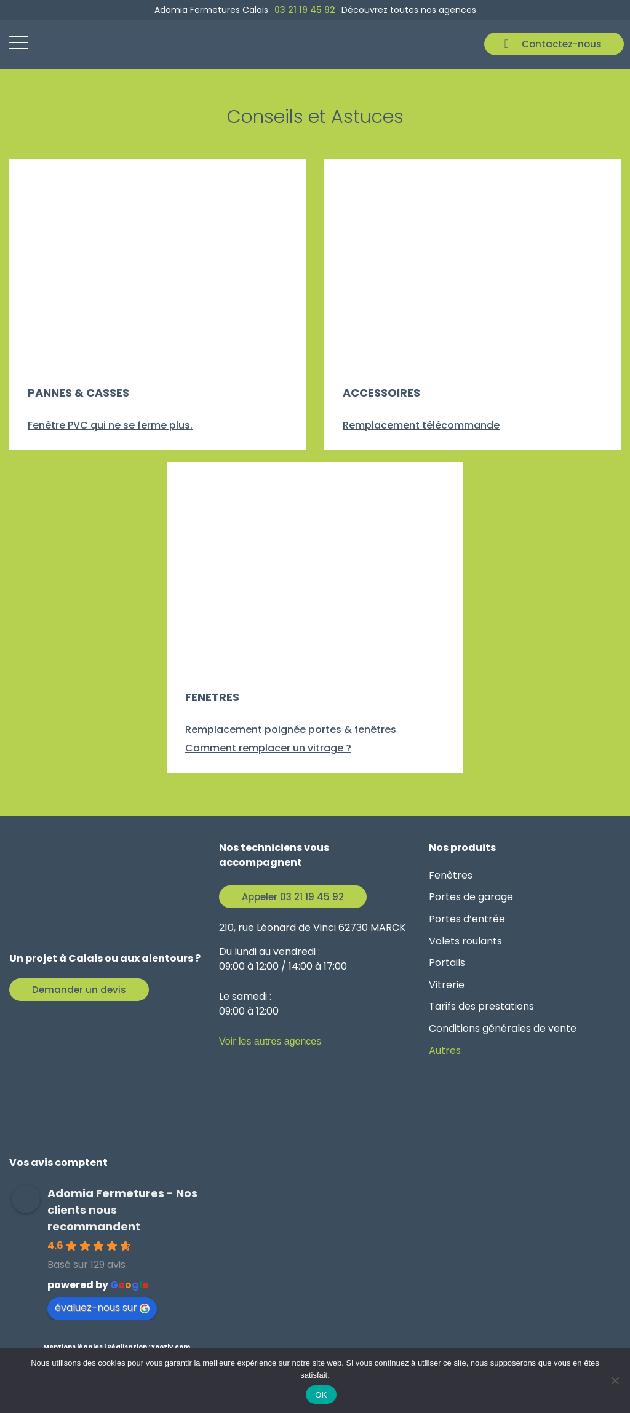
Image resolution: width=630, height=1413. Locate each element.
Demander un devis (79, 989)
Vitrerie (447, 985)
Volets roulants (465, 941)
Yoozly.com (170, 1347)
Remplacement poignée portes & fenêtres (290, 729)
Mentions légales (73, 1347)
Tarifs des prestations (481, 1006)
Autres (445, 1050)
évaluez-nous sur (102, 1307)
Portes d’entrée (467, 919)
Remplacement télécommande (421, 425)
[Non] (614, 1380)
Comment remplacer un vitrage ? (268, 748)
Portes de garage (471, 897)
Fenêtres (450, 875)
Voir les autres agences (270, 1041)
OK (321, 1394)
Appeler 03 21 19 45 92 (293, 896)
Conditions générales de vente (502, 1028)
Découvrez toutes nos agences (408, 10)
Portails (447, 963)
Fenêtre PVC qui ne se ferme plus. (110, 425)
